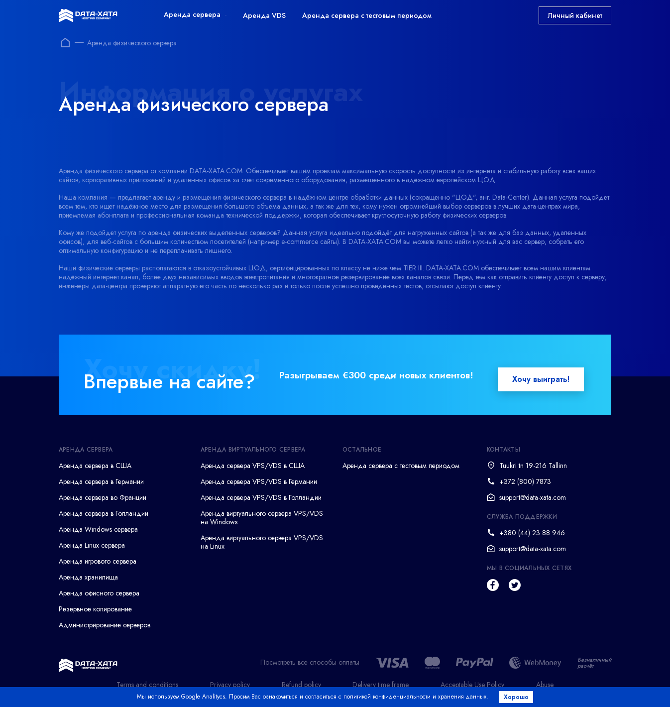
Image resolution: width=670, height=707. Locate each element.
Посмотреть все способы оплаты (309, 662)
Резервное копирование (95, 609)
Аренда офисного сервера (99, 593)
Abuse (545, 685)
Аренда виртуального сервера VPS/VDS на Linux (262, 542)
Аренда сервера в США (95, 466)
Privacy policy (230, 685)
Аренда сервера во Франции (102, 497)
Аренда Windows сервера (98, 529)
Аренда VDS (264, 15)
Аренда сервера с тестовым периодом (367, 15)
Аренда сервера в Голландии (103, 513)
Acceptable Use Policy (472, 685)
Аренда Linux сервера (92, 545)
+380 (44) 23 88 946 (532, 533)
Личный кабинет (575, 15)
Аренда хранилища (88, 577)
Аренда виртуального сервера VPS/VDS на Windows (262, 517)
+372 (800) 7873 (525, 481)
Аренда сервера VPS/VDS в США (253, 466)
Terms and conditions (147, 685)
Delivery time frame (380, 685)
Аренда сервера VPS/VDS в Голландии (261, 497)
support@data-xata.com (532, 497)
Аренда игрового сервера (97, 561)
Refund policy (301, 685)
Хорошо (517, 697)
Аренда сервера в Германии (101, 481)
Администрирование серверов (104, 625)
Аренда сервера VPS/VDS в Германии (259, 481)
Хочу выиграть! (540, 379)
